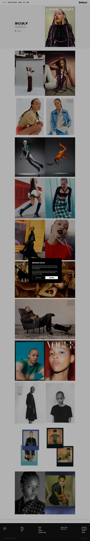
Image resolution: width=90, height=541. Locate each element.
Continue (51, 277)
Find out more (38, 277)
